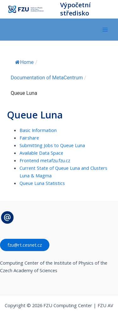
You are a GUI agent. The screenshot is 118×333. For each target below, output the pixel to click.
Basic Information (38, 130)
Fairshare (29, 138)
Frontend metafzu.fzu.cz (45, 160)
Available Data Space (41, 153)
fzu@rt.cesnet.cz (25, 245)
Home (24, 62)
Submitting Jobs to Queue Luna (52, 145)
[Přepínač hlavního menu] (105, 29)
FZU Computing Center (50, 9)
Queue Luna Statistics (42, 183)
